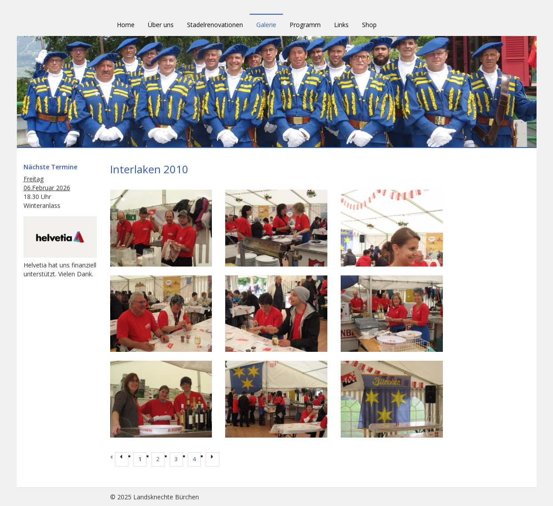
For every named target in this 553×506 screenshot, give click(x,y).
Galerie (266, 24)
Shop (369, 24)
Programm (305, 24)
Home (126, 24)
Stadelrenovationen (215, 24)
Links (341, 24)
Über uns (161, 24)
